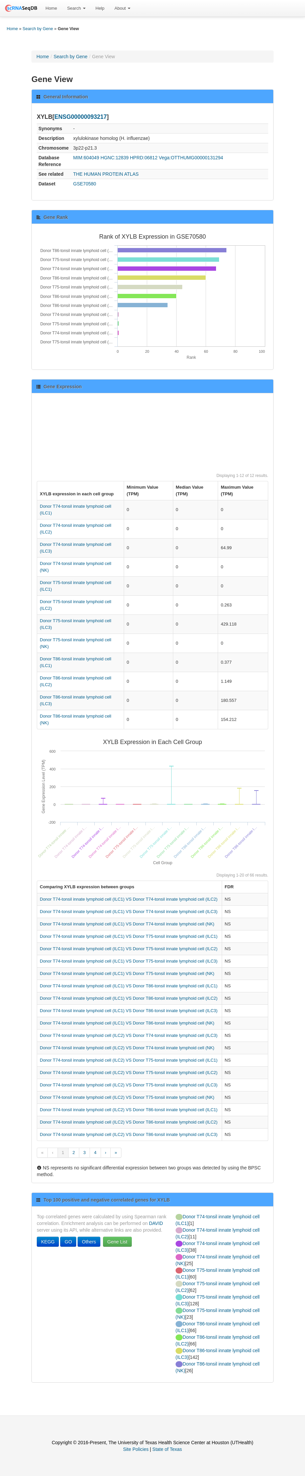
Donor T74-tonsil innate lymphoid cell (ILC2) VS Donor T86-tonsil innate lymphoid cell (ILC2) (128, 1122)
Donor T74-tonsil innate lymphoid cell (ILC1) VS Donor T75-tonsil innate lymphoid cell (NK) (127, 973)
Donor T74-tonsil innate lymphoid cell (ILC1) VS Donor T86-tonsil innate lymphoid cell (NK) (127, 1023)
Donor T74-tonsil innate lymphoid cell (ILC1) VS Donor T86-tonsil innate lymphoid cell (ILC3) (128, 1010)
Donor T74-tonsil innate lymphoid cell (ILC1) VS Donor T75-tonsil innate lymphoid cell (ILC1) (128, 936)
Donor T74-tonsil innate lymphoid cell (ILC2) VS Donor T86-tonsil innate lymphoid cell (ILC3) (128, 1134)
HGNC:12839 (115, 157)
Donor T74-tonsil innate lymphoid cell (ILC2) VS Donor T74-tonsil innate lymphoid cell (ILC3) (128, 1035)
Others (89, 1241)
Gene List (117, 1241)
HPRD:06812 (144, 157)
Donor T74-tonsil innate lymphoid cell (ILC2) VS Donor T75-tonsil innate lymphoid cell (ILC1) (128, 1060)
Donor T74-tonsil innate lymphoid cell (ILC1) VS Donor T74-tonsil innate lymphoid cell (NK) (127, 923)
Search (76, 8)
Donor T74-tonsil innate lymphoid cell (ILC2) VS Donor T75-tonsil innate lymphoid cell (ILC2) (128, 1072)
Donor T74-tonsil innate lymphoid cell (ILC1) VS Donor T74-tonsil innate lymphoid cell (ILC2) (128, 899)
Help (100, 8)
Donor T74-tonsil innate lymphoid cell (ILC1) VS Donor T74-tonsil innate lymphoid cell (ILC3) (128, 911)
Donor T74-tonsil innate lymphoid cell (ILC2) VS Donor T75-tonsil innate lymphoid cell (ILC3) (128, 1084)
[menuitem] (51, 8)
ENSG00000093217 (81, 116)
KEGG (48, 1241)
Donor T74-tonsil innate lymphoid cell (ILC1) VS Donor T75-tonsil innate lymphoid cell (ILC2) (128, 948)
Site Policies (135, 1449)
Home (51, 8)
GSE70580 (84, 183)
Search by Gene (38, 28)
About (122, 8)
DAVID (156, 1223)
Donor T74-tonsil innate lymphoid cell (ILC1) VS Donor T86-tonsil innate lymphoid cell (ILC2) (128, 998)
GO (68, 1241)
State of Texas (167, 1449)
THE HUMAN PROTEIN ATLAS (106, 174)
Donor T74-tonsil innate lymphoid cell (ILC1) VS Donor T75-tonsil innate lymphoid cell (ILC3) (128, 961)
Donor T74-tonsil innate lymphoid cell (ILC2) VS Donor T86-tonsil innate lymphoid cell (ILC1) (128, 1109)
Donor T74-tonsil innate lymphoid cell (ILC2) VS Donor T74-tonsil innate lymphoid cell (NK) (127, 1047)
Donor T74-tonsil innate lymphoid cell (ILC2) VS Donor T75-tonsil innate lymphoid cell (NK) (127, 1097)
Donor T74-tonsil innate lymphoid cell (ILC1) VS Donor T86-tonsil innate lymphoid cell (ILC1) (128, 985)
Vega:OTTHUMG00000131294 (191, 157)
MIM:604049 (86, 157)
